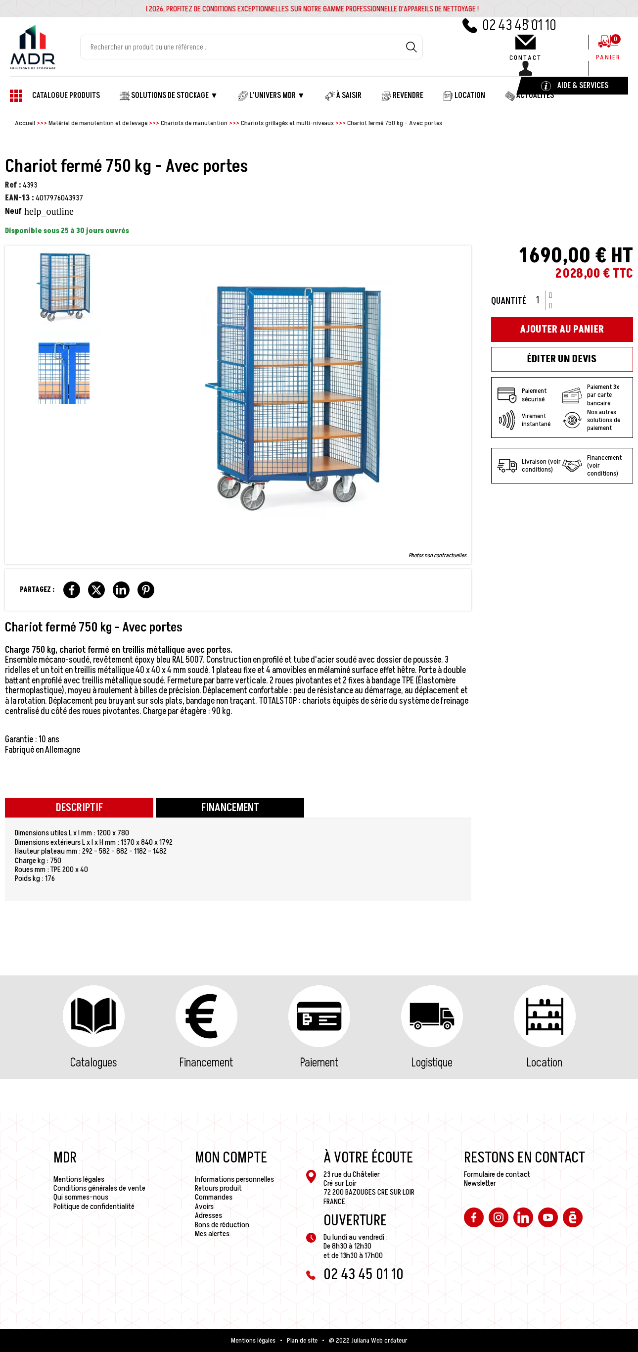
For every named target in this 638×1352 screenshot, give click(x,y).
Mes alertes (212, 1233)
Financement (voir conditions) (592, 466)
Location (544, 1063)
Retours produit (218, 1188)
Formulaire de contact (497, 1174)
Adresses (208, 1215)
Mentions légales (78, 1179)
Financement (206, 1063)
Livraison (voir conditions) (529, 466)
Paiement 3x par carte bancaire (590, 395)
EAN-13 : (19, 197)
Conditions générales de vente (99, 1188)
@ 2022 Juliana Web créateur (368, 1341)
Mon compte (231, 1158)
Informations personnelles (234, 1179)
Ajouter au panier (562, 330)
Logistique (432, 1063)
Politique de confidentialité (94, 1206)
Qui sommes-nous (80, 1197)
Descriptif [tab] (79, 808)
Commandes (213, 1197)
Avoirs (204, 1206)
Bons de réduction (222, 1224)
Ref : (13, 185)
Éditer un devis (561, 359)
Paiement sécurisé (522, 395)
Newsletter (480, 1183)
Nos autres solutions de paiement (591, 420)
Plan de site (302, 1341)
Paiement (319, 1063)
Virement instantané (523, 420)
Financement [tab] (230, 808)
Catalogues (93, 1063)
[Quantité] (541, 300)
